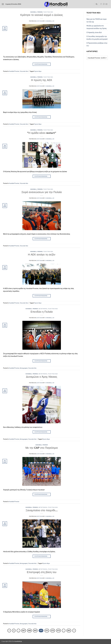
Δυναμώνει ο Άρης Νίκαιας (41, 376)
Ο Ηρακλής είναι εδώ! (94, 32)
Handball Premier (36, 12)
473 (58, 630)
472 (52, 630)
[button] (3, 4)
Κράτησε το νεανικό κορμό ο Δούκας (41, 15)
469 (35, 630)
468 (29, 630)
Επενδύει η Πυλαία (42, 311)
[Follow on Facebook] (101, 4)
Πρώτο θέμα (37, 71)
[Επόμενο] (74, 630)
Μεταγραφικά (43, 308)
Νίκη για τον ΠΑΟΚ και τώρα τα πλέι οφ (97, 20)
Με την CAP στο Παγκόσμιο (41, 447)
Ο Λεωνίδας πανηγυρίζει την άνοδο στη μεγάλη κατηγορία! (97, 37)
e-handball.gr (49, 21)
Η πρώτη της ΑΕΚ (41, 80)
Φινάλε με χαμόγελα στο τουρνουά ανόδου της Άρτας (97, 27)
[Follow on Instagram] (104, 4)
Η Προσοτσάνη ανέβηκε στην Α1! (97, 44)
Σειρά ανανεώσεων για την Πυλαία (42, 192)
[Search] (96, 4)
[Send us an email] (106, 4)
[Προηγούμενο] (9, 630)
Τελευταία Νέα (48, 12)
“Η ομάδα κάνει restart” (41, 133)
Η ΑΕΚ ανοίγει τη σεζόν (41, 254)
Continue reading (41, 64)
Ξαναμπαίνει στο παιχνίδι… (42, 510)
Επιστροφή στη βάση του (41, 572)
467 (23, 630)
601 (68, 630)
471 (46, 630)
